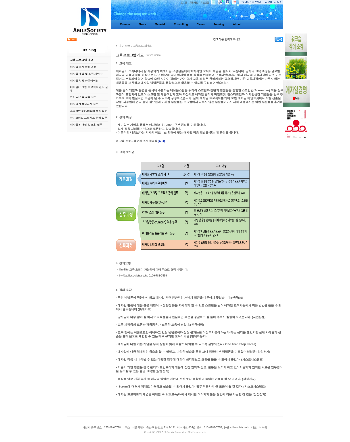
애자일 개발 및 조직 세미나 (86, 73)
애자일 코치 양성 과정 (83, 66)
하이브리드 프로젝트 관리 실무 (88, 117)
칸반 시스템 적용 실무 (83, 96)
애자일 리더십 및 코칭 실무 (86, 124)
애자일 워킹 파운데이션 (84, 80)
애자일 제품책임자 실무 (84, 103)
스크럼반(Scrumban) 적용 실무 (88, 110)
